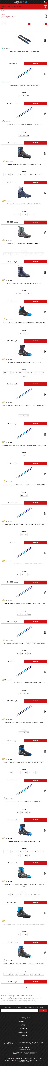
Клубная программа (21, 1060)
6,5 (26, 214)
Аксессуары (24, 1032)
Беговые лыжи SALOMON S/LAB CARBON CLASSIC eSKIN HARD (24, 406)
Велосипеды (24, 1018)
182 (20, 95)
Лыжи (3, 14)
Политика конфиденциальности (33, 1059)
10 (27, 175)
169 (28, 733)
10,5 (31, 175)
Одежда (24, 1025)
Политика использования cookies (30, 1061)
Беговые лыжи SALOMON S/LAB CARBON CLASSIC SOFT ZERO (24, 683)
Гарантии (31, 1060)
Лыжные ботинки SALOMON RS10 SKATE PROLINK (24, 164)
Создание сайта (24, 1047)
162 (24, 733)
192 (28, 95)
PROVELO (18, 2)
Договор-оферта (9, 1060)
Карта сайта (18, 1059)
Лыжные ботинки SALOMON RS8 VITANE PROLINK (24, 283)
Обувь (24, 1029)
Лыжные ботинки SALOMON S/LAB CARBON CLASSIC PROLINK (24, 323)
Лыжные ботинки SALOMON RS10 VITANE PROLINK (24, 204)
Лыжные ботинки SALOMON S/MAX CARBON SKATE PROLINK (24, 964)
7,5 (9, 175)
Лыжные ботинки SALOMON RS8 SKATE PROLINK (24, 244)
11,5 (39, 175)
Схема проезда (9, 1059)
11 (35, 175)
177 (18, 812)
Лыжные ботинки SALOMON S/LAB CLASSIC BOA (24, 362)
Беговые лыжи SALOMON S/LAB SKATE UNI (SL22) (24, 125)
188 (18, 574)
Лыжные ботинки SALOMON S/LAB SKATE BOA (24, 841)
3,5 (16, 895)
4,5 (11, 772)
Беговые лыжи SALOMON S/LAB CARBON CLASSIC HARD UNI (24, 485)
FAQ (36, 1060)
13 (27, 376)
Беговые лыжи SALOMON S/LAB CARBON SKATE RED (24, 802)
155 (20, 733)
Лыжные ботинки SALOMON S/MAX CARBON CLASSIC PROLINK (24, 924)
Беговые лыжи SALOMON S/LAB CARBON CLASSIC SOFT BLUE (24, 604)
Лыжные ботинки (7, 18)
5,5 (18, 214)
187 (24, 95)
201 (24, 416)
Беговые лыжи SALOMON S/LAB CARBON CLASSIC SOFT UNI (24, 643)
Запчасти (24, 1022)
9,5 (24, 175)
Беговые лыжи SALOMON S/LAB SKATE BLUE (24, 85)
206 (27, 416)
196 (20, 416)
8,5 (16, 175)
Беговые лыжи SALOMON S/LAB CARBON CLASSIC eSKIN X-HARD (24, 445)
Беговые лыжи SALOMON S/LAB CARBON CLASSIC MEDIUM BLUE (24, 524)
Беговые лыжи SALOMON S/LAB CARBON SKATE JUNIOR (24, 723)
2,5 (9, 895)
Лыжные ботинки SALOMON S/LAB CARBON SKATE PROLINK (24, 762)
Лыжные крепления (8, 16)
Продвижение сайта (24, 1050)
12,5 (24, 376)
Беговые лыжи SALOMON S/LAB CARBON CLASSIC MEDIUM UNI (24, 564)
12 (42, 175)
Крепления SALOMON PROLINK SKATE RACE (24, 51)
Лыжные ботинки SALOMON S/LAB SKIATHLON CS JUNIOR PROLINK (24, 885)
